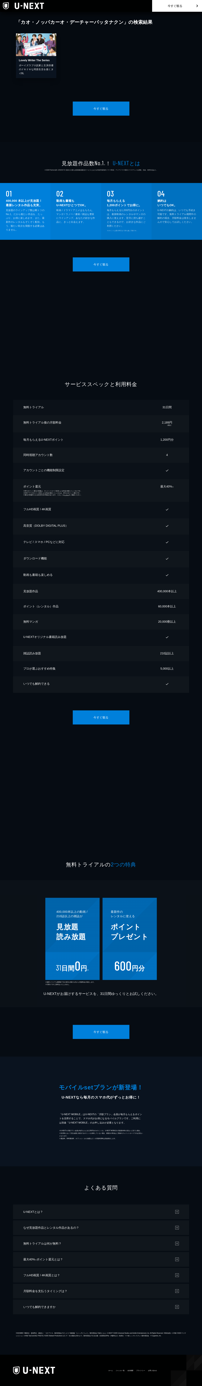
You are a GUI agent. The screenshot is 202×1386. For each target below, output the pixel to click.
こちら (66, 495)
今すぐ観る (175, 5)
